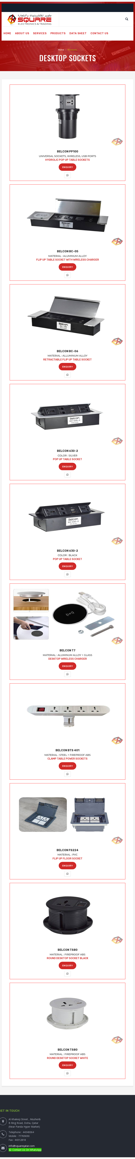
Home (61, 50)
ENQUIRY (67, 167)
